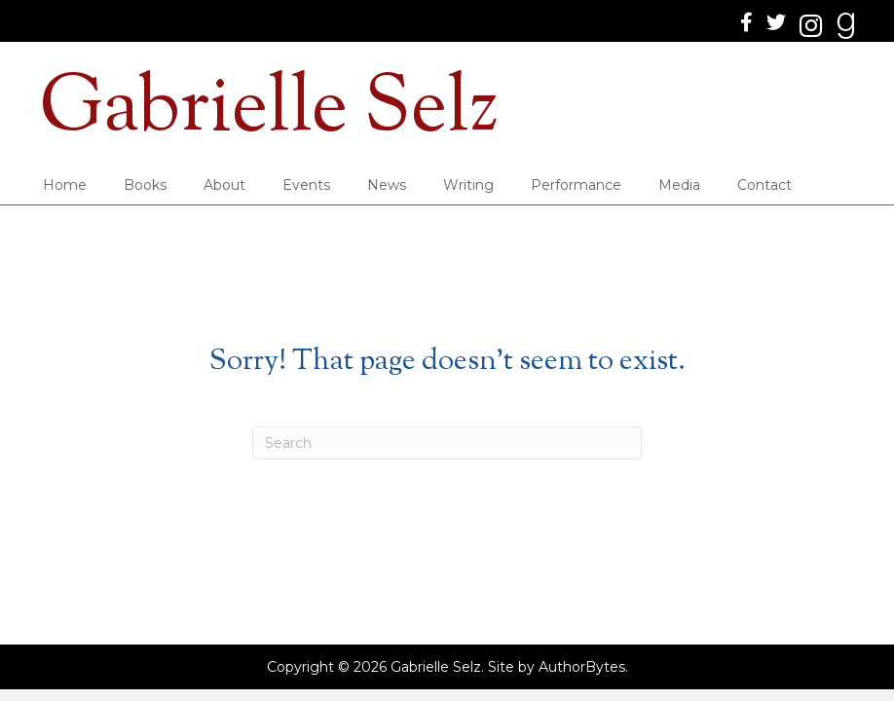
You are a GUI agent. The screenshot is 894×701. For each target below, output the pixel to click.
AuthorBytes (582, 667)
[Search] (447, 443)
